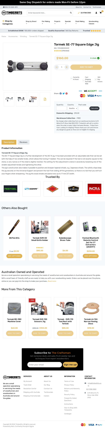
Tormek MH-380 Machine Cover (14, 320)
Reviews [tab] (23, 142)
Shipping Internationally (31, 396)
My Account (27, 381)
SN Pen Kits (14, 238)
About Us (79, 7)
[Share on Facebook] (61, 93)
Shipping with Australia (31, 392)
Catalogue (67, 414)
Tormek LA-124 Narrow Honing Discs (91, 321)
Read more (52, 281)
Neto (12, 426)
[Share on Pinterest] (66, 93)
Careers (46, 396)
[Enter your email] (44, 364)
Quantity (59, 105)
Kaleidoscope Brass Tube (65, 239)
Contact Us (87, 7)
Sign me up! (70, 364)
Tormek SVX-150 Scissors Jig (39, 320)
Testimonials (97, 7)
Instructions (68, 404)
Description (9, 142)
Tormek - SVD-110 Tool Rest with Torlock (65, 321)
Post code (82, 105)
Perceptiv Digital (28, 426)
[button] (100, 13)
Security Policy (69, 394)
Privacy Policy (69, 385)
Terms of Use (69, 381)
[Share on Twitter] (64, 93)
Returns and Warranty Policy (72, 390)
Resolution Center (29, 389)
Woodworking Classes (93, 22)
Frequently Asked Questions (70, 399)
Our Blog (47, 385)
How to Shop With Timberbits (70, 409)
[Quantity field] (61, 67)
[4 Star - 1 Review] (40, 248)
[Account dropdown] (96, 13)
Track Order (27, 385)
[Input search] (50, 12)
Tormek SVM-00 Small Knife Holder (39, 239)
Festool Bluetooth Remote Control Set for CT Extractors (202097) (90, 242)
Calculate (94, 108)
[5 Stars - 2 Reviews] (78, 51)
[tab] (9, 142)
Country (70, 105)
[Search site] (71, 12)
